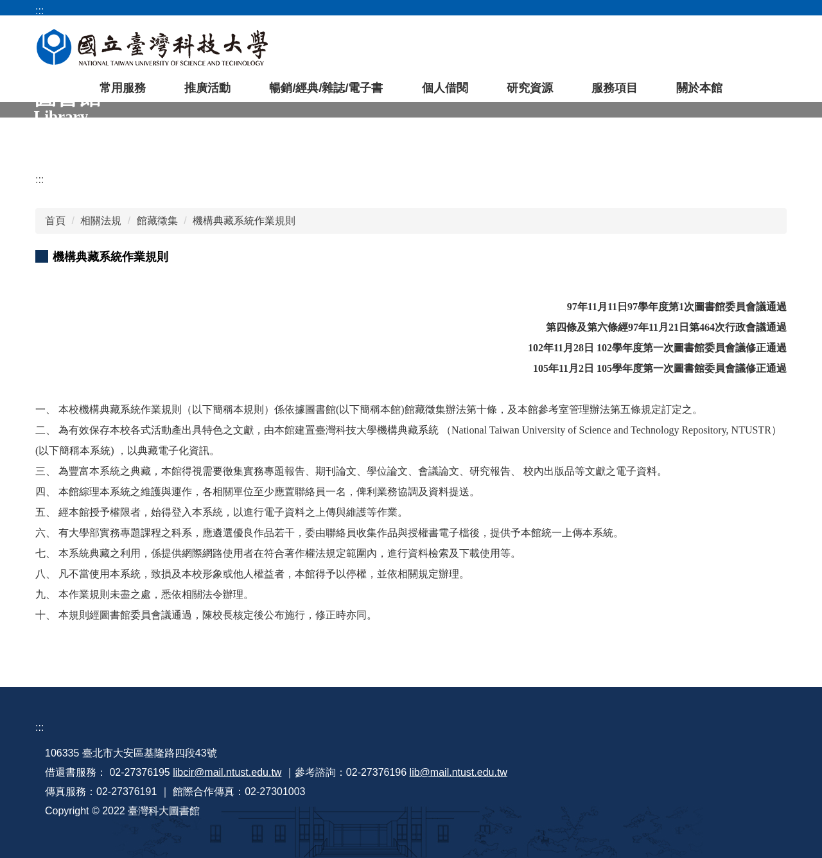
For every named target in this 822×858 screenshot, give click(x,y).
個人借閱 (445, 88)
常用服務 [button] (123, 88)
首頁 (55, 220)
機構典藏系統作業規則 (244, 220)
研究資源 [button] (530, 88)
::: (39, 179)
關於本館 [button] (699, 88)
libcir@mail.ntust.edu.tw (227, 772)
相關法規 (100, 220)
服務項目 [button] (614, 88)
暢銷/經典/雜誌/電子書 (326, 88)
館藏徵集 (157, 220)
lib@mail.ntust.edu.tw (458, 772)
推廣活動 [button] (207, 88)
